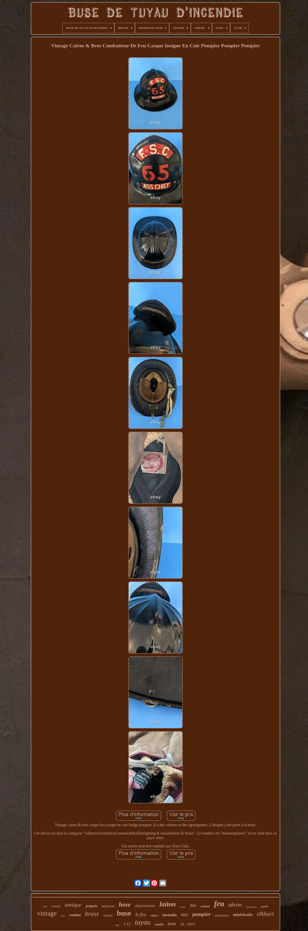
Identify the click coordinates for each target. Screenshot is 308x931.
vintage (46, 913)
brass (92, 913)
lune (172, 923)
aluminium (222, 915)
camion (108, 915)
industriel (108, 906)
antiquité (205, 906)
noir (117, 925)
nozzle (159, 924)
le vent (187, 924)
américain (243, 914)
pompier (201, 914)
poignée (91, 906)
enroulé (55, 906)
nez (184, 914)
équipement (251, 907)
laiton (167, 904)
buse (124, 913)
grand (264, 906)
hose (125, 904)
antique (73, 905)
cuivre (154, 915)
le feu (140, 914)
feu (219, 904)
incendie (169, 915)
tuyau (142, 922)
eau (45, 906)
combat (75, 915)
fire (193, 905)
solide (183, 907)
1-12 (126, 924)
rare (63, 915)
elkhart (265, 913)
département (145, 905)
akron (235, 904)
